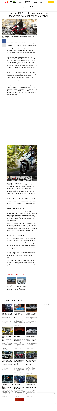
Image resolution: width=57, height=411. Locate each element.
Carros (28, 7)
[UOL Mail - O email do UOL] (42, 2)
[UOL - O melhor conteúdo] (8, 2)
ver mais (19, 399)
